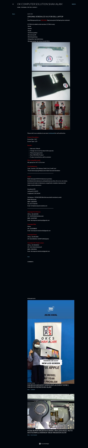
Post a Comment (34, 435)
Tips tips (29, 7)
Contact (34, 7)
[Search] (74, 4)
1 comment (33, 389)
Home (18, 7)
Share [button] (13, 14)
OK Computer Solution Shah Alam (39, 4)
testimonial (52, 133)
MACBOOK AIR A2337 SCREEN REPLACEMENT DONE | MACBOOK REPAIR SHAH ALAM (48, 386)
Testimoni (23, 7)
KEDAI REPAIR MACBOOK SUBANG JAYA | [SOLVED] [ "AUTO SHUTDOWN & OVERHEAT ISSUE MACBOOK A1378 (50, 432)
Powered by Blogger (44, 444)
